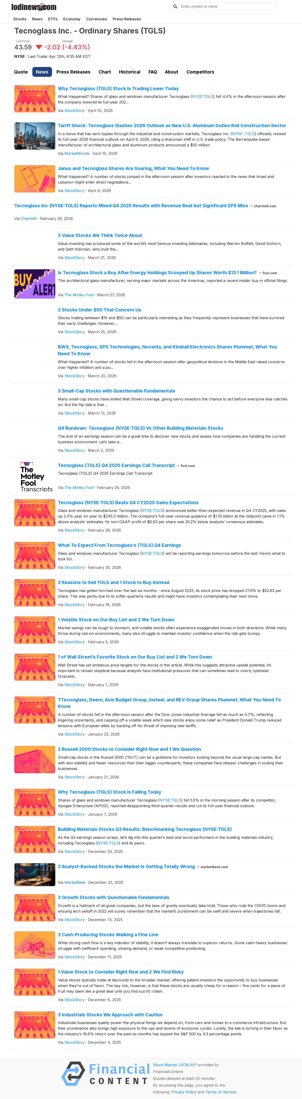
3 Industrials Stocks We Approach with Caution (110, 1015)
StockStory (74, 110)
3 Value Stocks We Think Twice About (100, 235)
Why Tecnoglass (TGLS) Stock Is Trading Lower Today (118, 88)
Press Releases (127, 19)
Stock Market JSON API (175, 1064)
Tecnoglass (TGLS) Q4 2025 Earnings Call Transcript (126, 465)
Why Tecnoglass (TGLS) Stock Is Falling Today (109, 792)
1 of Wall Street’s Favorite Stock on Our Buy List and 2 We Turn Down (135, 657)
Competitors (200, 72)
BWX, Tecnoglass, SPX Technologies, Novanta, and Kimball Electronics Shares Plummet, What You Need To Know (167, 350)
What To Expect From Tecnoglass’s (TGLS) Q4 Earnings (119, 545)
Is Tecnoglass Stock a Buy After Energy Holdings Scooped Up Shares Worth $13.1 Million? (167, 272)
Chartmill (29, 218)
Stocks (19, 19)
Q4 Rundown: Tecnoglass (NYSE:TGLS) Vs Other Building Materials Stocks (140, 428)
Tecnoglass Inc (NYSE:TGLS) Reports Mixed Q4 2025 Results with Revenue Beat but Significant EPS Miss (145, 205)
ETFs (53, 19)
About (171, 72)
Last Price (23, 41)
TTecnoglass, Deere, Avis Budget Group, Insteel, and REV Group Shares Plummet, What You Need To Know (169, 703)
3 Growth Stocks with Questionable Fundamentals (113, 897)
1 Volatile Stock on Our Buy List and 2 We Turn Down (116, 619)
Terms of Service (220, 1092)
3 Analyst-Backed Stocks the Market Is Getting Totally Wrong (143, 866)
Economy (72, 19)
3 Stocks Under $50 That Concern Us (99, 310)
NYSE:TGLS (202, 96)
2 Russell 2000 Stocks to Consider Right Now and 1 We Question (129, 749)
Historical (129, 72)
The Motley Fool (79, 294)
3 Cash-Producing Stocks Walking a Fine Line (108, 934)
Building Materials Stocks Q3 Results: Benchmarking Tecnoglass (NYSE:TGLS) (145, 829)
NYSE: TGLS (243, 133)
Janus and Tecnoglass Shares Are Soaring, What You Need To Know (133, 168)
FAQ (153, 72)
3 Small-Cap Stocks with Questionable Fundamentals (116, 391)
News (37, 19)
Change (67, 41)
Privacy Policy (184, 1092)
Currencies (96, 19)
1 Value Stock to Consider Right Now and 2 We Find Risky (121, 972)
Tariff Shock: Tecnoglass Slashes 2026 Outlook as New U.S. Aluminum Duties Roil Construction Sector (172, 125)
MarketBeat (74, 882)
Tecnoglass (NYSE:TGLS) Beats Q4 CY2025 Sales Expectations (128, 502)
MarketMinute (76, 153)
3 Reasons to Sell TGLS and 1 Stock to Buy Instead (113, 582)
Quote (21, 72)
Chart (105, 72)
